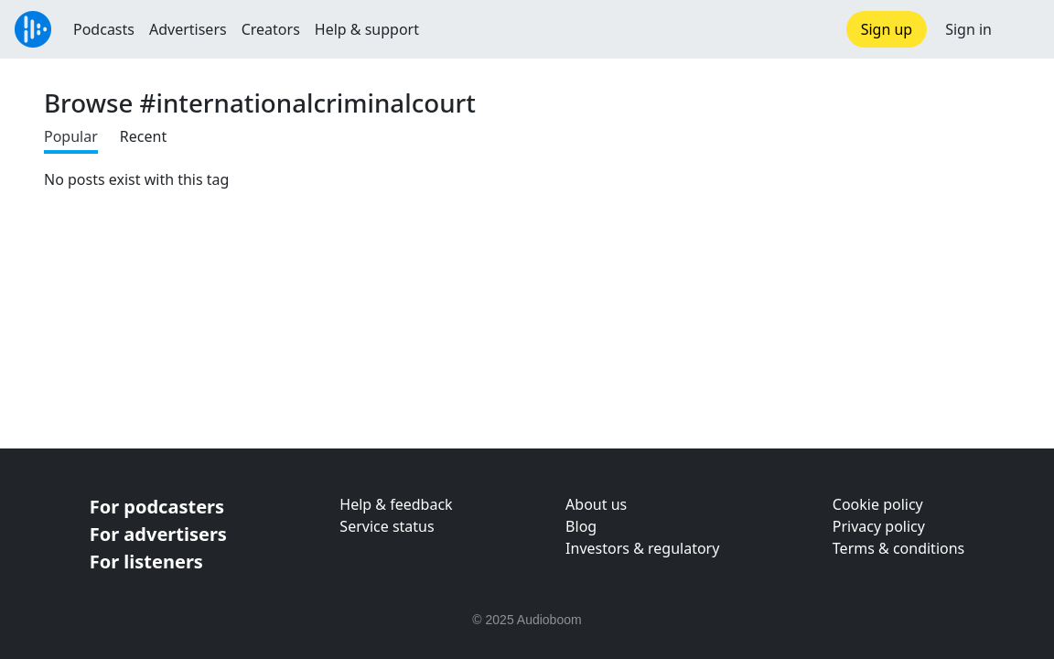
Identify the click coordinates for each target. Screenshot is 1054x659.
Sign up (887, 29)
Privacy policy (879, 526)
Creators (271, 29)
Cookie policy (878, 504)
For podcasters (157, 506)
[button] (1022, 29)
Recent (143, 136)
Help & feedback (395, 504)
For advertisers (158, 534)
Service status (386, 526)
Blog (581, 526)
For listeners (146, 561)
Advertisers (188, 29)
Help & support (367, 29)
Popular (71, 136)
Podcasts (103, 29)
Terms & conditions (898, 548)
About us (596, 504)
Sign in (968, 29)
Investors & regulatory (642, 548)
